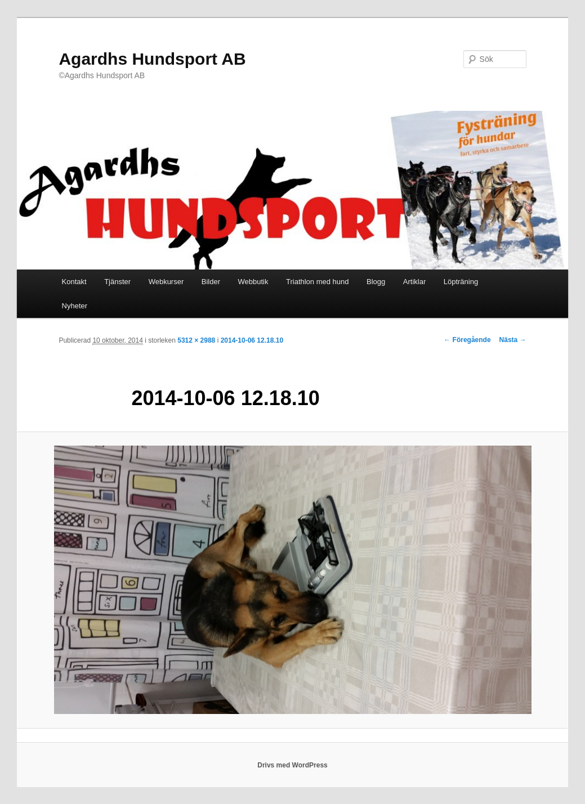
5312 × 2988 (196, 340)
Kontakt (74, 281)
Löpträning (461, 281)
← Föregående (467, 340)
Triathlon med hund (317, 281)
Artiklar (414, 281)
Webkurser (166, 281)
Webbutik (253, 281)
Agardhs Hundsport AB (152, 59)
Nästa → (512, 340)
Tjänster (117, 281)
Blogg (376, 281)
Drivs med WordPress (292, 765)
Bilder (211, 281)
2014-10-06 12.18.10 (252, 340)
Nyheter (75, 306)
